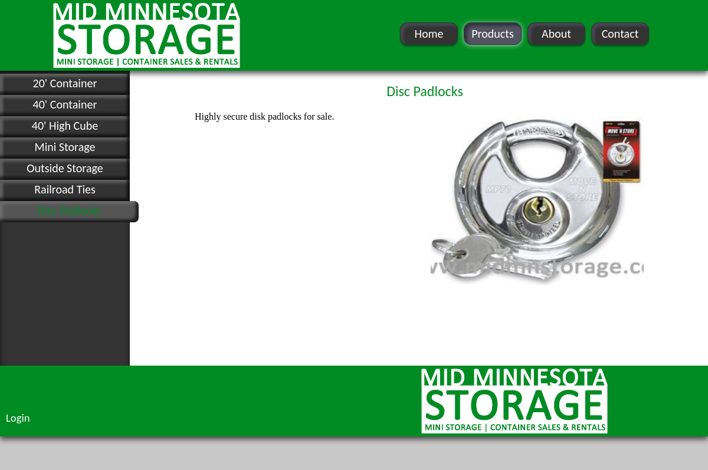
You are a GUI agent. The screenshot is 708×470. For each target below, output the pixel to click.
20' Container (65, 83)
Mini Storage (65, 147)
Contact (620, 34)
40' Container (65, 104)
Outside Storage (65, 168)
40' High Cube (65, 126)
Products (492, 34)
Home (429, 34)
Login (18, 418)
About (556, 34)
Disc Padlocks (69, 210)
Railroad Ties (65, 189)
